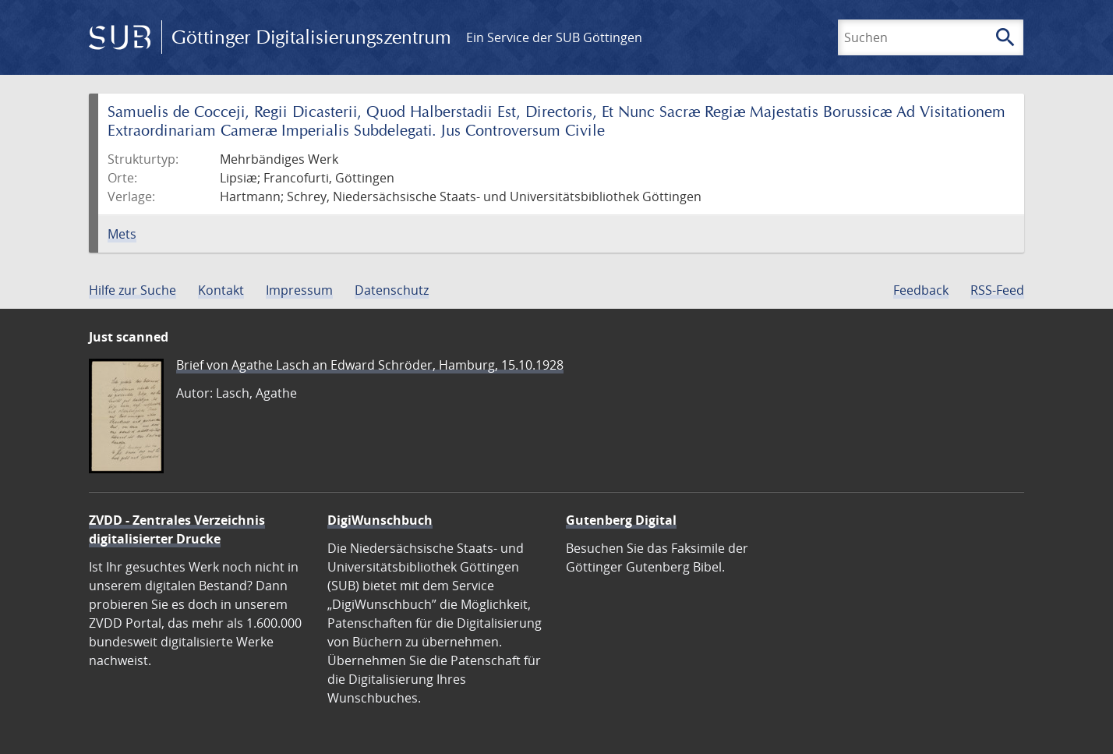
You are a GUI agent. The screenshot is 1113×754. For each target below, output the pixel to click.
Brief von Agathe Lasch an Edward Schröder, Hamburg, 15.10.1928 (370, 364)
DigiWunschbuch (380, 520)
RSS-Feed (997, 290)
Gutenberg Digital (621, 520)
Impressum (299, 290)
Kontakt (221, 290)
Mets (122, 233)
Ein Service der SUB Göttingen (554, 37)
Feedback (921, 290)
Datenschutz (392, 290)
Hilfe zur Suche (132, 290)
